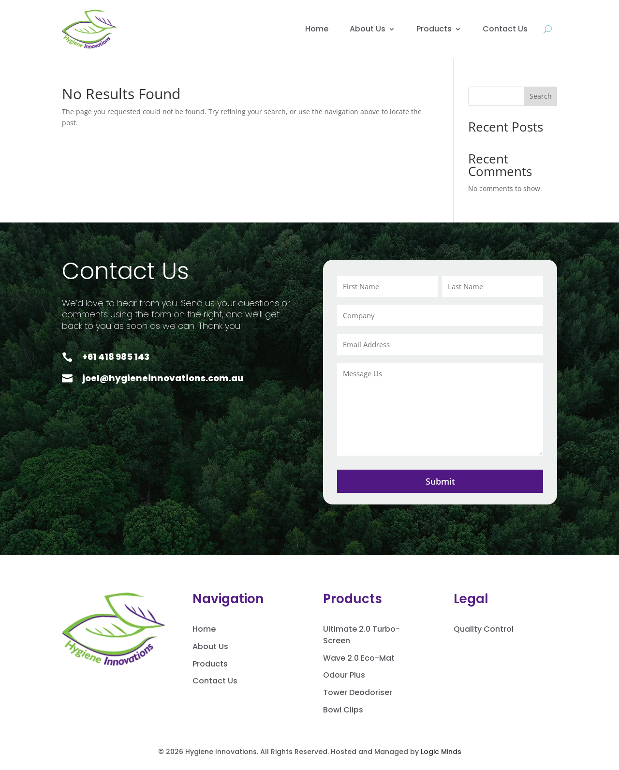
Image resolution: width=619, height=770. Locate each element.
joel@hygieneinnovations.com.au (163, 378)
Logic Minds (441, 751)
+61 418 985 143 (115, 357)
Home (316, 28)
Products (434, 28)
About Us (367, 28)
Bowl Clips (343, 709)
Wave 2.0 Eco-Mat (359, 658)
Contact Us (505, 28)
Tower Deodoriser (357, 692)
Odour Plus (344, 675)
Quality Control (484, 629)
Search (541, 96)
